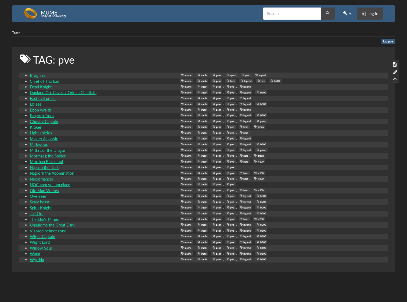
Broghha (37, 75)
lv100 (259, 161)
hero (231, 80)
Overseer (38, 196)
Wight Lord (40, 242)
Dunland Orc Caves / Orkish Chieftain (63, 92)
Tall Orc (36, 213)
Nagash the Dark (44, 167)
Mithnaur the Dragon (48, 150)
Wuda (35, 253)
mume (186, 75)
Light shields (41, 132)
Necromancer (41, 179)
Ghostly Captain (44, 121)
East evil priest (43, 98)
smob (202, 75)
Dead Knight (41, 86)
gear (216, 75)
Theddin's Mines (44, 219)
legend (260, 75)
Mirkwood (39, 144)
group (261, 121)
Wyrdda (37, 259)
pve (245, 75)
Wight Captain (42, 236)
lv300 (261, 92)
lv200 (275, 80)
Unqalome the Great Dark (52, 224)
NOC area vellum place (50, 184)
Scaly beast (39, 201)
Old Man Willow (44, 190)
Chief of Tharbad (44, 81)
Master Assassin (44, 138)
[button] (347, 13)
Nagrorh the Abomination (52, 173)
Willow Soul (41, 248)
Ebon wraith (40, 109)
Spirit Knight (41, 207)
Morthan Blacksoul (46, 161)
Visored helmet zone (48, 230)
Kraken (36, 127)
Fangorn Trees (42, 115)
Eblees (36, 104)
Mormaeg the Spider (48, 155)
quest (231, 75)
